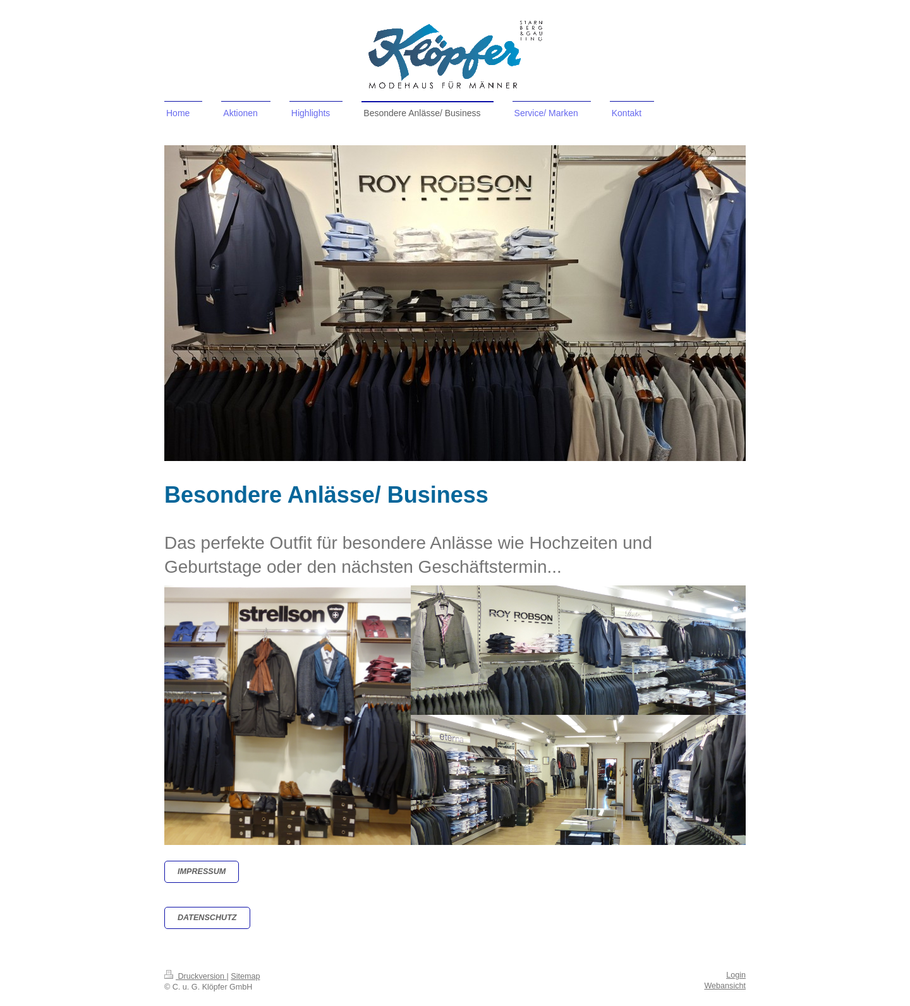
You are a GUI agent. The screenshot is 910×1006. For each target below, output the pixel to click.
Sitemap (245, 976)
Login (736, 975)
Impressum (202, 871)
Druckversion (195, 976)
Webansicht (725, 985)
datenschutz (207, 917)
